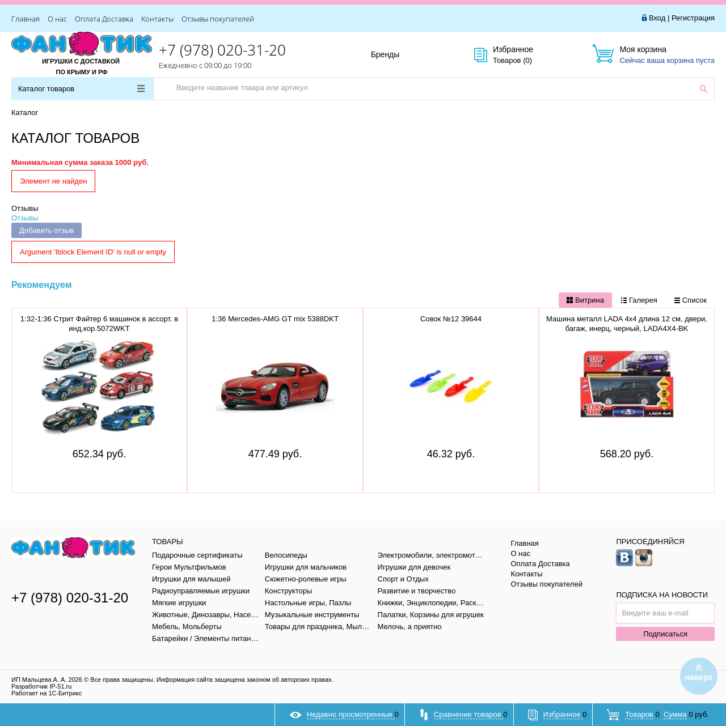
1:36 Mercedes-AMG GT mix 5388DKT (275, 319)
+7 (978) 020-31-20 (222, 50)
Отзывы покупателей (218, 19)
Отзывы (25, 208)
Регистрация (693, 18)
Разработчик (41, 686)
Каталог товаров (81, 88)
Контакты (157, 19)
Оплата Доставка (104, 19)
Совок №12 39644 (451, 319)
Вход (657, 18)
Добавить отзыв (46, 230)
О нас (57, 19)
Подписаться (665, 634)
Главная (25, 19)
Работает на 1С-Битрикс (46, 693)
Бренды (398, 55)
